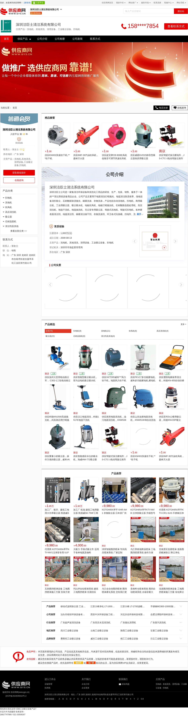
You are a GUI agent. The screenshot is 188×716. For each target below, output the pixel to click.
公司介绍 (42, 38)
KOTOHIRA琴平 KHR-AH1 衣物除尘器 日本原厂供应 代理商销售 (114, 513)
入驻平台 (39, 3)
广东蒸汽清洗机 (158, 622)
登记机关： (55, 247)
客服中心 (168, 3)
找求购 (47, 688)
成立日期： (55, 238)
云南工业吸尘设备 (99, 630)
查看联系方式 (176, 26)
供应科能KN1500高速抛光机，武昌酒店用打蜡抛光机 (57, 420)
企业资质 (85, 688)
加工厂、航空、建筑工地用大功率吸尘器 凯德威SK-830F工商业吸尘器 (57, 513)
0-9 (142, 699)
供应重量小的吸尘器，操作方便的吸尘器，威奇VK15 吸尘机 (57, 459)
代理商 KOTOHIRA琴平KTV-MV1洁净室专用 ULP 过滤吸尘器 (57, 552)
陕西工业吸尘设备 (129, 630)
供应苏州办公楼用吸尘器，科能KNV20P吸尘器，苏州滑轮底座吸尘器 (171, 420)
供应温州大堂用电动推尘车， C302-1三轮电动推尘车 (57, 380)
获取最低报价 (19, 172)
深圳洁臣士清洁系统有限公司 (44, 9)
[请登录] (27, 3)
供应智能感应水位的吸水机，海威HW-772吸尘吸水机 (85, 459)
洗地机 (8, 202)
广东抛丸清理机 (128, 622)
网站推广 (133, 3)
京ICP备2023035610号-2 (15, 696)
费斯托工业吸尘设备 (70, 638)
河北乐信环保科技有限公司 (133, 614)
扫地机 (8, 197)
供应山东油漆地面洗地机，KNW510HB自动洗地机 (143, 420)
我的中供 (120, 3)
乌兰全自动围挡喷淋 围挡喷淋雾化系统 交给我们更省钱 (114, 592)
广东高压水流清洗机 (100, 622)
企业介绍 (85, 684)
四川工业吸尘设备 (69, 630)
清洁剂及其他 (11, 226)
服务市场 (145, 3)
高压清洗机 (10, 212)
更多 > (183, 324)
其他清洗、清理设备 (171, 684)
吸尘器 (8, 216)
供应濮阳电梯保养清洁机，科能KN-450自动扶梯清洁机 (171, 380)
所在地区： (8, 154)
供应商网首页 (107, 3)
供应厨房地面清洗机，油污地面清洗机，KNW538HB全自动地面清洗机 (114, 420)
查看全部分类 (18, 231)
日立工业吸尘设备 (159, 638)
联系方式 (95, 38)
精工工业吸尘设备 (129, 638)
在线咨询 (19, 180)
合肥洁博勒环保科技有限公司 (164, 614)
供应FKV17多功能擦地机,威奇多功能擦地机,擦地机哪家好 (143, 380)
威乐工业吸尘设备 (99, 638)
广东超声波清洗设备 (70, 622)
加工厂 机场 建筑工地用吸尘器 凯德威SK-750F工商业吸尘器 (86, 513)
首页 (6, 38)
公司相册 (60, 38)
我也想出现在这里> (8, 709)
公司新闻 (77, 38)
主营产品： (8, 159)
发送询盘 (125, 684)
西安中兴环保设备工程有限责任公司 (108, 614)
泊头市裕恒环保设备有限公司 (75, 614)
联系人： (7, 149)
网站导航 (181, 3)
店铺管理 (48, 684)
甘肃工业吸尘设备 (159, 630)
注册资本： (55, 233)
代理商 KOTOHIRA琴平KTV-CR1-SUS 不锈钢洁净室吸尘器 (171, 513)
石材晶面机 (10, 221)
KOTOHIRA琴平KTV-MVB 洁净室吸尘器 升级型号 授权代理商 (142, 513)
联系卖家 (157, 3)
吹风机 (8, 207)
